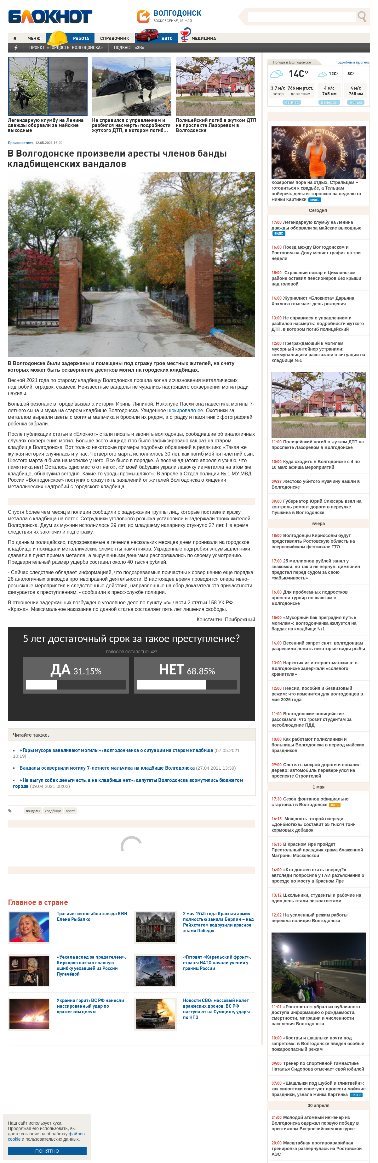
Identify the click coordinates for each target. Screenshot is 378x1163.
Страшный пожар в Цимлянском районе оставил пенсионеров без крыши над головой (316, 278)
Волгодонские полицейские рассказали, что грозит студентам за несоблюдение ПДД (312, 719)
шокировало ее (185, 410)
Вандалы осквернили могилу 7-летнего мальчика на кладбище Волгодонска (108, 768)
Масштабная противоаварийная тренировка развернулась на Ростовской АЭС (317, 1148)
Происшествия (20, 143)
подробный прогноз (352, 62)
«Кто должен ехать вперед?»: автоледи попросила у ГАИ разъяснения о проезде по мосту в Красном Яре (318, 875)
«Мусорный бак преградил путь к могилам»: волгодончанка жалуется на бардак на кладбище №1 (314, 623)
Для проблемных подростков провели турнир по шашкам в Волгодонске (310, 598)
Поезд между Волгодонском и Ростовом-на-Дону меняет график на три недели (316, 253)
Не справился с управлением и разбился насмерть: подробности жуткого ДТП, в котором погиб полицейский (318, 323)
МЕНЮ (34, 38)
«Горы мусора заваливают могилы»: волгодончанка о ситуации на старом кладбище (116, 750)
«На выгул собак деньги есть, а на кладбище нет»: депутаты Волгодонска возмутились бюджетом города (128, 783)
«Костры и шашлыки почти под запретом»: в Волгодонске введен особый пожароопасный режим (318, 1043)
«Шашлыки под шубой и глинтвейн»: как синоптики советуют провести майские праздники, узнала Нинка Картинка (319, 1089)
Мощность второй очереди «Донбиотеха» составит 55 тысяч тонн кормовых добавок (314, 824)
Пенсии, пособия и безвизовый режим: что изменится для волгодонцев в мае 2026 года (317, 694)
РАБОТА (67, 38)
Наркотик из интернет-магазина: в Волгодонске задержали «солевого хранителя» (315, 668)
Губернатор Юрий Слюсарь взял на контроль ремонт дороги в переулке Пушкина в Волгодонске (317, 507)
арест (70, 811)
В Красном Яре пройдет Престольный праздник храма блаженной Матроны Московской (317, 850)
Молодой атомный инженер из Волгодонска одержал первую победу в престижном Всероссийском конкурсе (315, 1123)
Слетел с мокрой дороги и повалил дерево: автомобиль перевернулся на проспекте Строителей (316, 770)
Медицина (198, 37)
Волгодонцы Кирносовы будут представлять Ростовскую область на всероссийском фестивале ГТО (313, 541)
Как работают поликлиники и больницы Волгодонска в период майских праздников (318, 745)
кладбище (53, 811)
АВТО (154, 38)
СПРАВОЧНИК (114, 38)
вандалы (33, 811)
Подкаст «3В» (129, 47)
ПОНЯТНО (47, 1151)
